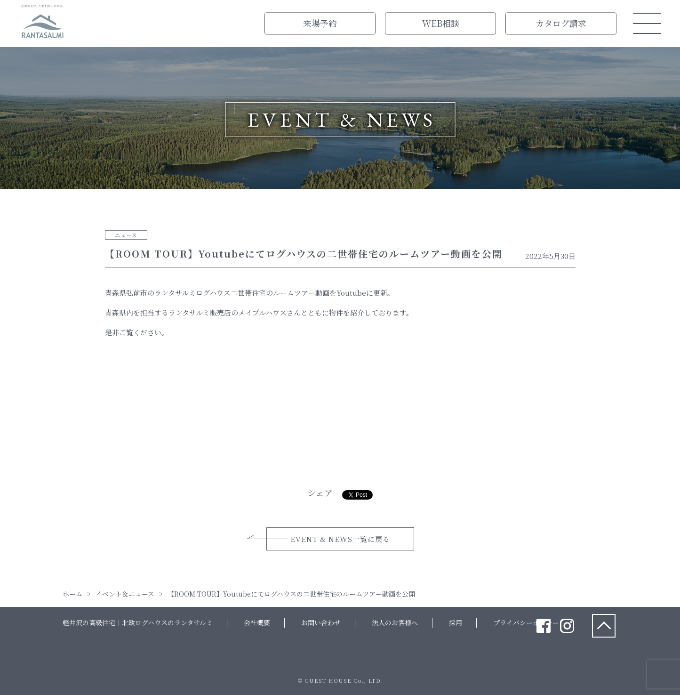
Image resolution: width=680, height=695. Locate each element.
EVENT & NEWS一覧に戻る (340, 539)
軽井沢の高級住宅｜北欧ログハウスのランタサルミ (138, 622)
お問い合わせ (321, 622)
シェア (320, 492)
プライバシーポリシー (526, 622)
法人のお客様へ (395, 622)
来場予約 (320, 23)
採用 (455, 622)
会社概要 (257, 622)
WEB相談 (440, 23)
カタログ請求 (561, 23)
